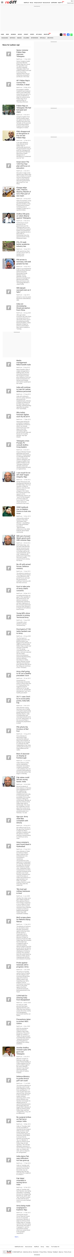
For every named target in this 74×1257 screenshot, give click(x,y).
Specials (42, 38)
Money (31, 2)
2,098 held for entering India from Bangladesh (23, 998)
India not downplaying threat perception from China (23, 307)
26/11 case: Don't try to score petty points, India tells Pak (23, 700)
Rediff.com (19, 1252)
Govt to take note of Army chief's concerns (23, 588)
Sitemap (50, 1252)
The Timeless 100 (55, 1246)
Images (19, 38)
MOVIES (20, 34)
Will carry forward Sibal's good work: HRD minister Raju (23, 538)
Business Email (46, 2)
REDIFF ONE (46, 34)
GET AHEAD (39, 34)
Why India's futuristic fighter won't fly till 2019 (23, 414)
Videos (47, 1246)
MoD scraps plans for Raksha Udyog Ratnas (23, 919)
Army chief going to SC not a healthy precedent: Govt (23, 673)
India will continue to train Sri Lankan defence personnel (23, 389)
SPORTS (32, 34)
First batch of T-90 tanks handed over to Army (23, 631)
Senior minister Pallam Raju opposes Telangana (22, 53)
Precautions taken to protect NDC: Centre (23, 1021)
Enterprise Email (38, 2)
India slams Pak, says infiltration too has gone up (22, 1158)
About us (61, 1252)
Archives (50, 38)
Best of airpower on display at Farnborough (22, 756)
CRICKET (26, 34)
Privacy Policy (43, 1252)
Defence (12, 38)
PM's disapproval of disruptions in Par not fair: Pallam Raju (23, 134)
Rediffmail (26, 2)
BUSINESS (13, 34)
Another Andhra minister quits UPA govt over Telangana (23, 1051)
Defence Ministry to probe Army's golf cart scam (23, 1078)
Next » (17, 1237)
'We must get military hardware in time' (23, 891)
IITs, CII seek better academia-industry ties (23, 244)
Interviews (34, 38)
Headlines (4, 38)
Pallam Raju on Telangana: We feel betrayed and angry (23, 109)
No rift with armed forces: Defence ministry (23, 566)
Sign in (72, 1)
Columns (26, 38)
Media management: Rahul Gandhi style (23, 362)
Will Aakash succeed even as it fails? (23, 290)
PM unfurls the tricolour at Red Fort (22, 729)
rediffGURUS (54, 2)
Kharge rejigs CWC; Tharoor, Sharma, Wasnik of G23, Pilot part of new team (23, 192)
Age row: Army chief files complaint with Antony (22, 819)
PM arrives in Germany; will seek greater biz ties (23, 262)
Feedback (55, 1252)
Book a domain (28, 1246)
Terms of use (67, 1252)
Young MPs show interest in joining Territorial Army (23, 615)
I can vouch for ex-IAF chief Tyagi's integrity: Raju (23, 475)
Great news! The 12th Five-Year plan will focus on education (23, 165)
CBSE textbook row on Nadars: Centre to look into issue (23, 510)
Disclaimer (36, 1252)
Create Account (70, 3)
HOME (2, 34)
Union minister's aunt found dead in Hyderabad (23, 844)
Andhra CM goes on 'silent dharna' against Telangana (23, 216)
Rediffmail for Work (19, 1246)
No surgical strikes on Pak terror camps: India (23, 1119)
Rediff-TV (60, 2)
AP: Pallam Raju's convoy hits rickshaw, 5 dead (23, 82)
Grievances (37, 1254)
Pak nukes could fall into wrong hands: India (22, 779)
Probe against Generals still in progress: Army (22, 965)
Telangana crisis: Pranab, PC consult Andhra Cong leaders (22, 444)
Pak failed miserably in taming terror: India (21, 1181)
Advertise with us (27, 1252)
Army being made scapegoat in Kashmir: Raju (23, 1208)
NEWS (7, 34)
